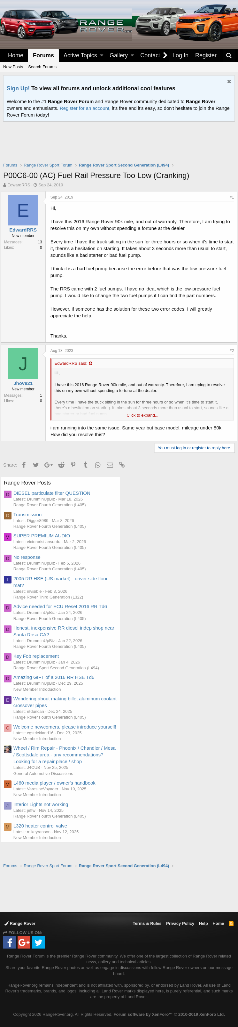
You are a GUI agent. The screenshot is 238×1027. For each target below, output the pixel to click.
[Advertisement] (119, 146)
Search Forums (42, 66)
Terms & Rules (147, 923)
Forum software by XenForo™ (169, 1014)
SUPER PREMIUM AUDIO (44, 535)
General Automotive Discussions (46, 787)
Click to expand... (142, 415)
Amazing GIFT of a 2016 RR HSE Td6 (56, 677)
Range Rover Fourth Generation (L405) (52, 504)
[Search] (229, 55)
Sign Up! (18, 88)
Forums (43, 55)
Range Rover (19, 923)
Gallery (119, 55)
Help (203, 923)
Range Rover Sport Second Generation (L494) (59, 667)
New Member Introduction (40, 689)
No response (29, 557)
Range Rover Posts (30, 483)
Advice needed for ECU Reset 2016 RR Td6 (63, 606)
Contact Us (154, 55)
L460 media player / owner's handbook (57, 796)
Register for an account (84, 108)
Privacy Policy (180, 923)
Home (15, 55)
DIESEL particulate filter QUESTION (54, 493)
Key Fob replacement (39, 656)
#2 (229, 350)
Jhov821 (25, 383)
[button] (101, 55)
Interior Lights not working (43, 817)
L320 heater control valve (43, 839)
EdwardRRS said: (73, 363)
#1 (229, 197)
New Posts (13, 66)
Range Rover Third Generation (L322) (51, 597)
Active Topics (80, 55)
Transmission (30, 514)
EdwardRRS (18, 185)
